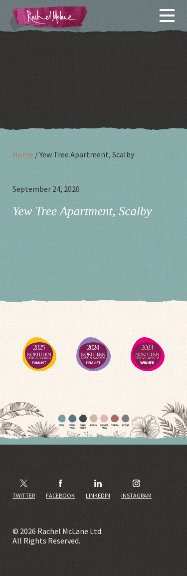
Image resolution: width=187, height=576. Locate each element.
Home (22, 154)
